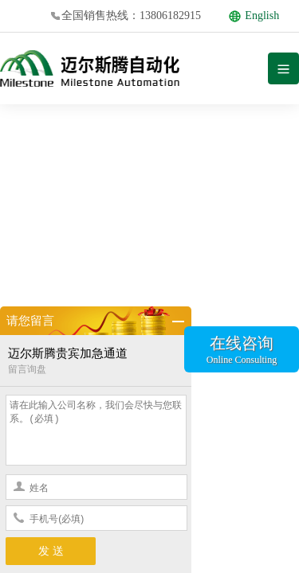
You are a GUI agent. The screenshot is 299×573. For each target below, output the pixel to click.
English (254, 16)
